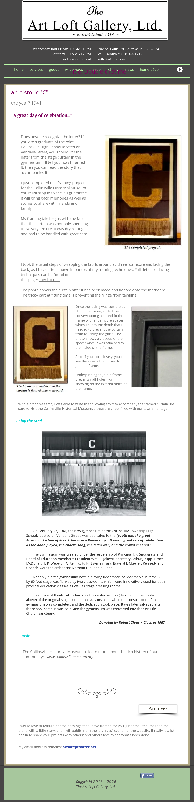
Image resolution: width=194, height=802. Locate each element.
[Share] (147, 775)
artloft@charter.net (112, 59)
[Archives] (158, 709)
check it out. (49, 279)
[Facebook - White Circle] (180, 69)
